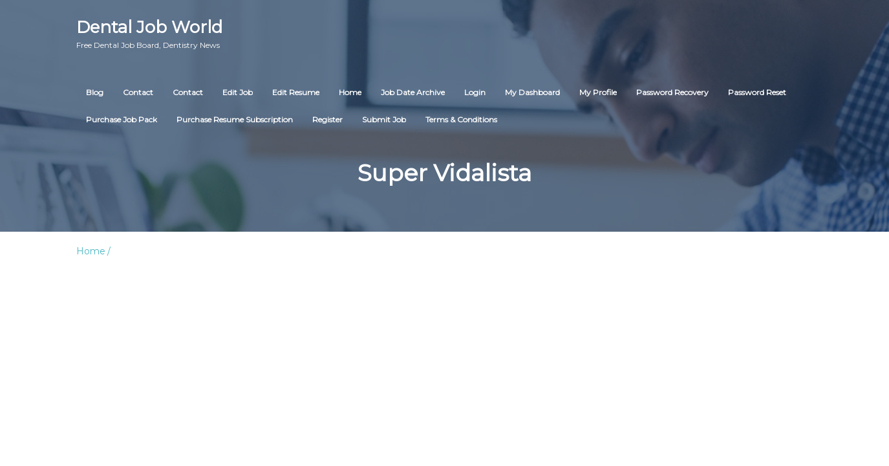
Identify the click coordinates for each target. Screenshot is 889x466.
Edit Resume (295, 92)
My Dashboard (532, 92)
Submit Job (384, 119)
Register (327, 119)
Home (350, 92)
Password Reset (757, 92)
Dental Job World (149, 33)
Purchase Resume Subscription (235, 119)
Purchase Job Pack (121, 119)
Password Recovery (672, 92)
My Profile (598, 92)
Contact (138, 92)
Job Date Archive (413, 92)
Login (475, 92)
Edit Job (237, 92)
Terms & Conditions (461, 119)
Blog (94, 92)
